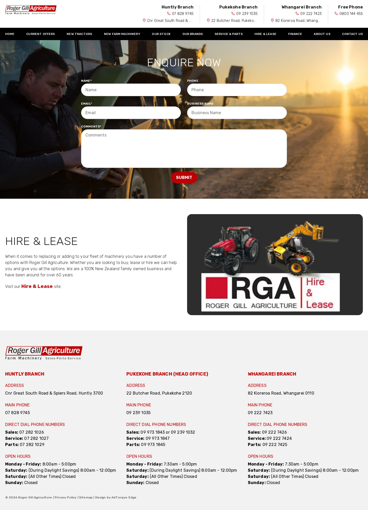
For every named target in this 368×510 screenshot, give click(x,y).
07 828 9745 (183, 14)
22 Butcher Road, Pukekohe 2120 (239, 21)
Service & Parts (229, 34)
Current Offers (40, 34)
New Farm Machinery (122, 34)
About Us (322, 34)
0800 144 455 (351, 14)
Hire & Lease (265, 34)
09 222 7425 (274, 444)
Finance (295, 34)
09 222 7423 (311, 14)
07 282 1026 (31, 432)
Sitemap (86, 497)
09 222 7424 (279, 438)
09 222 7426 (274, 432)
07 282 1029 (32, 444)
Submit (184, 177)
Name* (86, 81)
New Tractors (79, 34)
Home (10, 34)
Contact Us (352, 34)
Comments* (91, 126)
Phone (192, 81)
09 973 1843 (153, 432)
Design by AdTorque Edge (116, 497)
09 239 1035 (247, 14)
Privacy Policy (65, 497)
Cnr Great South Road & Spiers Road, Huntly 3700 (189, 21)
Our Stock (161, 34)
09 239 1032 (183, 432)
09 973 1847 (158, 438)
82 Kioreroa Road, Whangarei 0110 (303, 21)
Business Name (200, 103)
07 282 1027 (36, 438)
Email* (86, 103)
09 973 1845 (153, 444)
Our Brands (192, 34)
